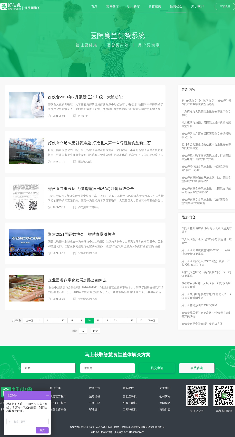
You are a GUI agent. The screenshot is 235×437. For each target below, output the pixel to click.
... (55, 320)
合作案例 (155, 6)
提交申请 (157, 368)
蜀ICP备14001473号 (101, 432)
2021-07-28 (59, 207)
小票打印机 (129, 402)
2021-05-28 (59, 299)
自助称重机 (129, 409)
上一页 (29, 320)
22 (106, 320)
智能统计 (94, 409)
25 (132, 320)
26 (140, 320)
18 (71, 320)
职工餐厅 (133, 6)
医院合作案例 (58, 409)
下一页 (151, 320)
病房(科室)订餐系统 (88, 207)
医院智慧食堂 (85, 161)
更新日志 (164, 409)
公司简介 (164, 396)
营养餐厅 (112, 6)
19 (80, 320)
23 (115, 320)
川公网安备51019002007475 (129, 432)
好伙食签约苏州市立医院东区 (199, 305)
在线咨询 (197, 368)
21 (98, 320)
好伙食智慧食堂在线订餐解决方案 (202, 323)
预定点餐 (94, 396)
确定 (95, 331)
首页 (94, 6)
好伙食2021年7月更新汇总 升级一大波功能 (85, 97)
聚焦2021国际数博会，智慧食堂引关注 (82, 234)
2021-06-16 (59, 253)
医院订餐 (83, 116)
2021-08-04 (59, 116)
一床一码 (94, 402)
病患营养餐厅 (58, 396)
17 (63, 320)
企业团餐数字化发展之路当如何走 (77, 280)
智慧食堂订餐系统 (87, 253)
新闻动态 (176, 6)
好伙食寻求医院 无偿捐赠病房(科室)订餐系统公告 (91, 188)
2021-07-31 (59, 161)
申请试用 (225, 6)
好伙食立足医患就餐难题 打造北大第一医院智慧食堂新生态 (99, 143)
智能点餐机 (129, 396)
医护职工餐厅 (58, 402)
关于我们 (197, 6)
